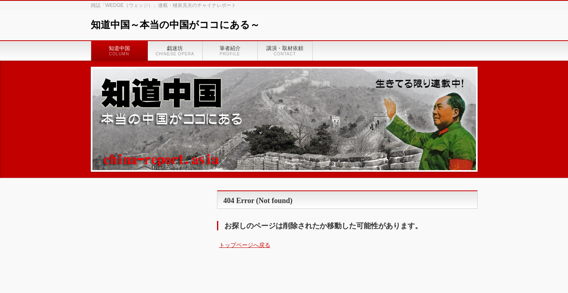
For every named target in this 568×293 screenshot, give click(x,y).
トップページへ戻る (244, 245)
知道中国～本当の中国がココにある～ (175, 25)
